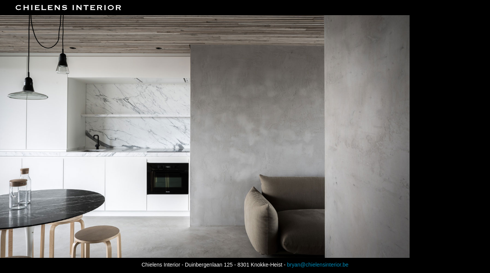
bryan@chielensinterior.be (318, 265)
